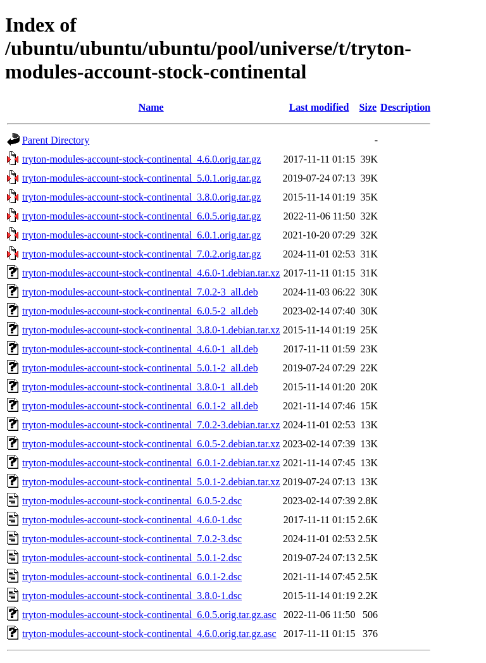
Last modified (319, 107)
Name (151, 107)
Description (405, 107)
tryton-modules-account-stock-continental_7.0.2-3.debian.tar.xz (151, 424)
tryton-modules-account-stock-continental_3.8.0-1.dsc (132, 595)
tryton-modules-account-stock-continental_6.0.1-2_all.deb (140, 405)
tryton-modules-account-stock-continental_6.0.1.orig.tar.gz (141, 235)
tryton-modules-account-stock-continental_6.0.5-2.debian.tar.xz (151, 443)
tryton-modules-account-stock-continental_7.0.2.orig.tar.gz (141, 254)
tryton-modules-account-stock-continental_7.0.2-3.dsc (132, 538)
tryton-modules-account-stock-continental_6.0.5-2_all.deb (140, 311)
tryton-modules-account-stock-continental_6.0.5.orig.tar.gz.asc (149, 614)
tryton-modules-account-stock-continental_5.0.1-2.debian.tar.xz (151, 481)
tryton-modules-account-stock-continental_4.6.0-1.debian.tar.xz (151, 273)
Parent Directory (55, 140)
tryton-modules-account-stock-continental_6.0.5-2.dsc (132, 500)
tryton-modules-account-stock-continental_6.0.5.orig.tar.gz (141, 216)
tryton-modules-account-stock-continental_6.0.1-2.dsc (132, 576)
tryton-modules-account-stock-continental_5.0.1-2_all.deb (140, 367)
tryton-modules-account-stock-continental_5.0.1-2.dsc (132, 557)
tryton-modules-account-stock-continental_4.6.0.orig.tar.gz (141, 159)
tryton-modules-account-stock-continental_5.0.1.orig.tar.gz (141, 178)
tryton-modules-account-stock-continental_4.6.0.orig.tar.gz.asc (149, 633)
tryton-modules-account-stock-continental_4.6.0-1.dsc (132, 519)
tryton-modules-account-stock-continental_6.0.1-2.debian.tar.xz (151, 462)
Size (368, 107)
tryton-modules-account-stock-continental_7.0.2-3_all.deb (140, 292)
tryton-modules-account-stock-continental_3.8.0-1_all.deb (140, 386)
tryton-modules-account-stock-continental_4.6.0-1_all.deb (140, 349)
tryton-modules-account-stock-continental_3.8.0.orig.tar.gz (141, 197)
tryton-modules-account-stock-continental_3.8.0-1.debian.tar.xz (151, 330)
